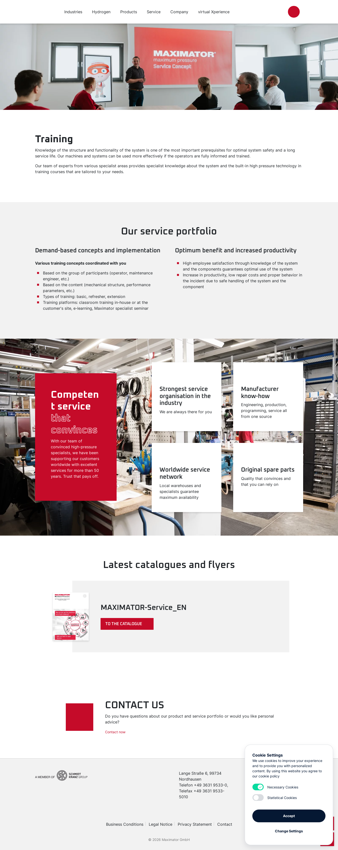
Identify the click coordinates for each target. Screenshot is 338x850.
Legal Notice (160, 824)
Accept (289, 816)
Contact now (115, 732)
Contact (224, 824)
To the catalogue (123, 624)
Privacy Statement (195, 824)
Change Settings (289, 831)
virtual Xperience (214, 11)
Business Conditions (124, 824)
